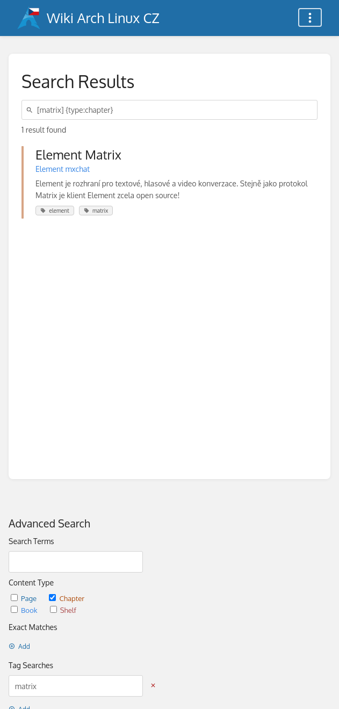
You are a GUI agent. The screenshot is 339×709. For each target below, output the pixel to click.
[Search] (31, 109)
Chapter (66, 598)
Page (24, 598)
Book (25, 609)
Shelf (63, 609)
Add (19, 646)
